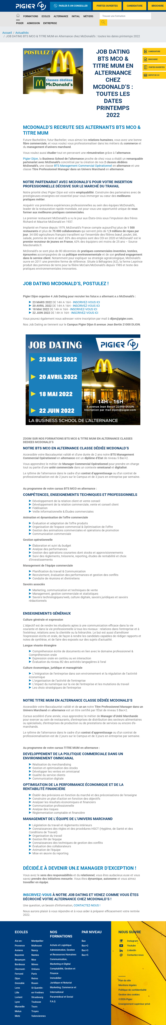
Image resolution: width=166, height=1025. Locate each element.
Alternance (61, 16)
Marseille (20, 1006)
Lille (17, 992)
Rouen (34, 983)
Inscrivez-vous (37, 895)
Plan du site (124, 980)
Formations (30, 16)
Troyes (35, 1011)
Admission (33, 23)
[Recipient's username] (125, 16)
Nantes (35, 955)
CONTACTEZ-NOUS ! (87, 905)
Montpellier (37, 941)
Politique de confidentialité (132, 989)
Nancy (34, 950)
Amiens (19, 950)
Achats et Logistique (61, 945)
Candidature (135, 5)
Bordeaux (20, 964)
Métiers (88, 16)
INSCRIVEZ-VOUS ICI (86, 302)
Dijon (17, 978)
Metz (17, 1016)
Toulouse (36, 1002)
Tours (34, 1006)
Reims (34, 978)
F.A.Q (52, 1001)
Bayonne (19, 955)
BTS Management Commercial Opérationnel (83, 165)
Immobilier (55, 978)
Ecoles (46, 16)
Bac (84, 941)
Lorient (18, 997)
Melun (18, 1011)
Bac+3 (85, 950)
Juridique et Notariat (61, 982)
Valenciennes (38, 1016)
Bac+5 (85, 955)
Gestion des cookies (129, 994)
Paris (34, 973)
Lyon (17, 1002)
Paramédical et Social (61, 996)
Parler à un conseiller (71, 6)
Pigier (19, 23)
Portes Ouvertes (107, 5)
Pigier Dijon (30, 158)
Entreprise (50, 23)
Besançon (20, 959)
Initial (76, 16)
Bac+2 (85, 945)
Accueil (7, 32)
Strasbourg (37, 997)
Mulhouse (36, 945)
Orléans (35, 969)
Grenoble (19, 983)
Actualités (22, 32)
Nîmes (34, 964)
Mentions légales (127, 985)
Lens (17, 987)
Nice (33, 959)
